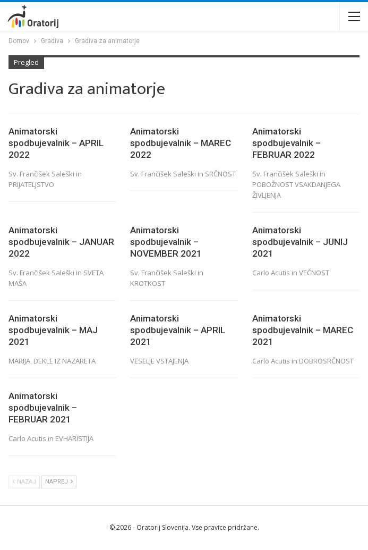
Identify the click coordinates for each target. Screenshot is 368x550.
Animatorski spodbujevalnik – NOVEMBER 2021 (166, 242)
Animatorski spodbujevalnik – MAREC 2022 (180, 143)
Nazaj (24, 481)
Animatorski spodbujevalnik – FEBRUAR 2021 (42, 408)
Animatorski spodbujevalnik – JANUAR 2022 (61, 242)
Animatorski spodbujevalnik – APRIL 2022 (56, 143)
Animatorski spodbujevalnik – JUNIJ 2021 (300, 242)
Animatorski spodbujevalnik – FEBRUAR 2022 (286, 143)
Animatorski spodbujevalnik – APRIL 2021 (177, 330)
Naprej (59, 481)
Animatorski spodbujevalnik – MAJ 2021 (53, 330)
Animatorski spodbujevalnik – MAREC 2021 (302, 330)
